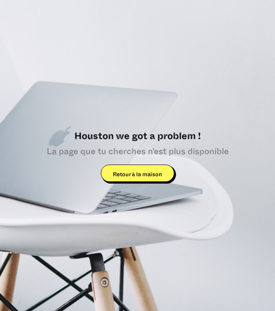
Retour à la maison (137, 175)
